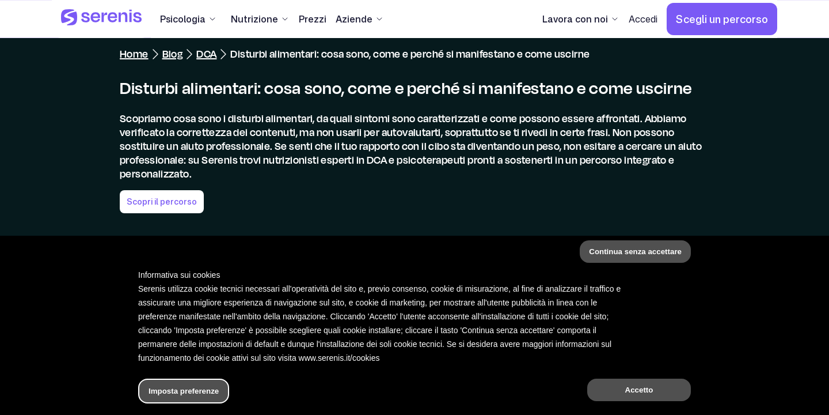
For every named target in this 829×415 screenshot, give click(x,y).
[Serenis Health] (101, 19)
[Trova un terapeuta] (534, 394)
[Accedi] (643, 19)
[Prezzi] (312, 19)
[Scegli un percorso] (722, 19)
